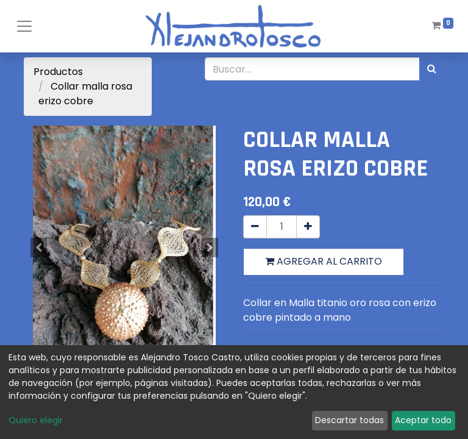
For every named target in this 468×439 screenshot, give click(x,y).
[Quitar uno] (255, 226)
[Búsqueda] (431, 68)
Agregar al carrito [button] (323, 261)
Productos (58, 72)
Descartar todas (349, 420)
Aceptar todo (423, 420)
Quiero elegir (36, 420)
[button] (39, 247)
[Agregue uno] (308, 226)
